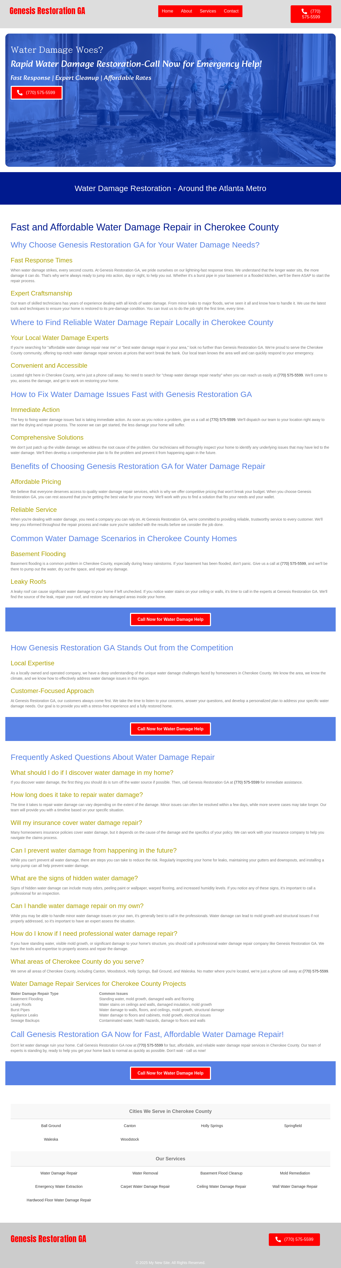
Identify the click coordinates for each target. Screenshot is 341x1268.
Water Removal (145, 1173)
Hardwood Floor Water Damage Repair (59, 1200)
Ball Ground (51, 1126)
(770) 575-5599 (290, 375)
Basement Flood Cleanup (221, 1173)
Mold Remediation (295, 1173)
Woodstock (130, 1139)
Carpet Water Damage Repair (145, 1186)
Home (167, 11)
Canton (130, 1126)
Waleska (51, 1139)
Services (208, 11)
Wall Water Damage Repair (295, 1186)
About (186, 11)
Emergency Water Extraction (59, 1186)
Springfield (293, 1126)
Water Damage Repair (59, 1173)
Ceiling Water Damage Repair (221, 1186)
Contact (231, 11)
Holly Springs (212, 1126)
